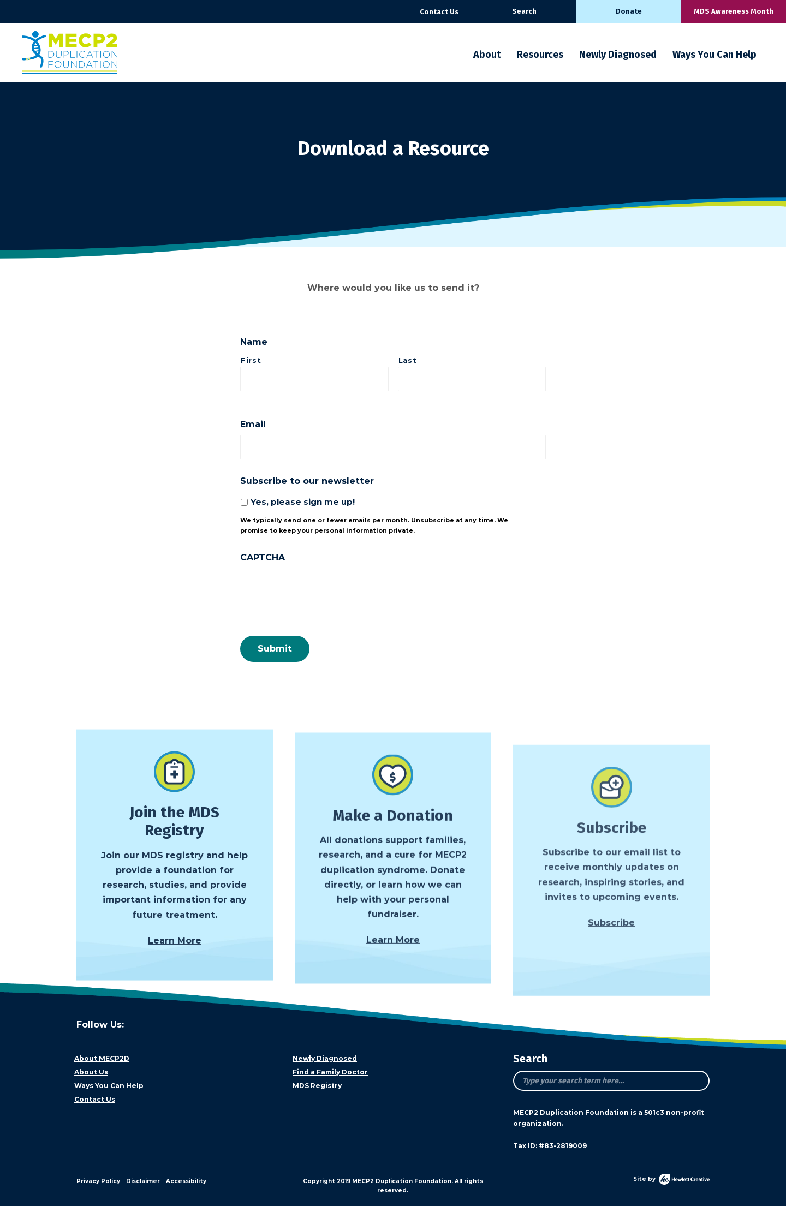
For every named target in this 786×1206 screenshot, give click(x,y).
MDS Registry (317, 1086)
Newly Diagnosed (618, 55)
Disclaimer (143, 1181)
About (487, 55)
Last (407, 360)
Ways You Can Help (714, 55)
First (251, 360)
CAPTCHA (262, 557)
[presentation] (323, 589)
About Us (91, 1072)
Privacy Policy (98, 1181)
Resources (540, 55)
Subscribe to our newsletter (307, 481)
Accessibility (186, 1181)
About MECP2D (101, 1058)
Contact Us (439, 12)
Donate (629, 11)
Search (524, 11)
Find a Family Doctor (330, 1072)
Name (253, 342)
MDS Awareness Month (733, 11)
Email (253, 424)
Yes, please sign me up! (303, 502)
